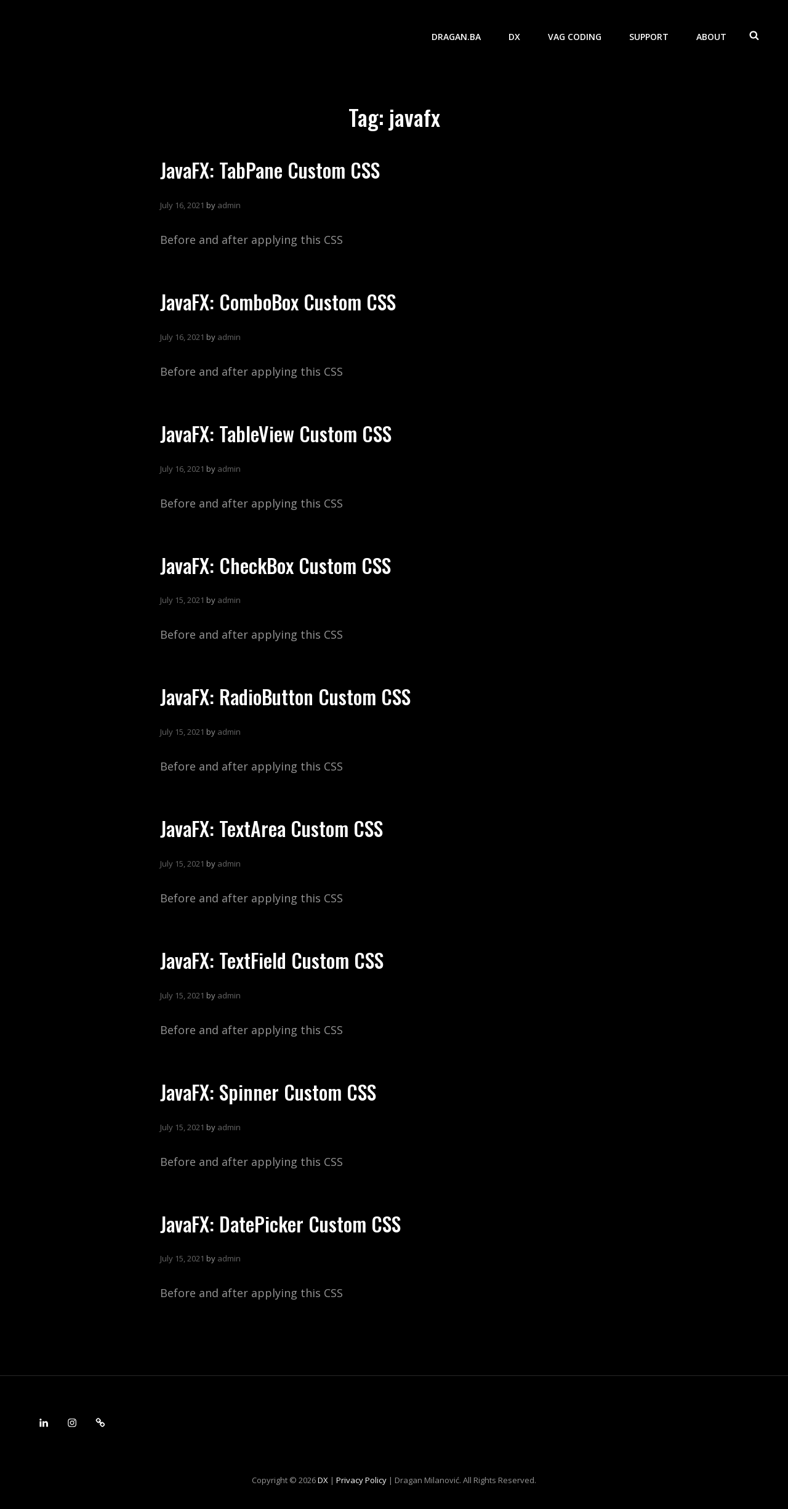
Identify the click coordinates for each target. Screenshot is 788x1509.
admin (229, 205)
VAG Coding (574, 34)
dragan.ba (456, 34)
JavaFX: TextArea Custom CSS (271, 828)
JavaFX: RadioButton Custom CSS (285, 696)
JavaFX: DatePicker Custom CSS (280, 1223)
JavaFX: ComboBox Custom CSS (278, 301)
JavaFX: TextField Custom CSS (272, 959)
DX (514, 34)
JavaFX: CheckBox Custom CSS (275, 565)
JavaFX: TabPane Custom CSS (270, 169)
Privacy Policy (361, 1480)
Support (649, 34)
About (711, 34)
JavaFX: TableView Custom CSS (276, 433)
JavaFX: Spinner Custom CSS (268, 1091)
